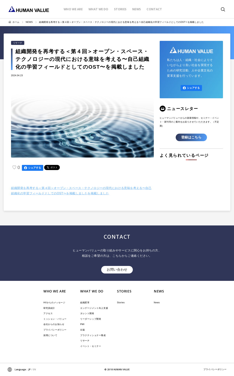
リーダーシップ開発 (90, 319)
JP (30, 369)
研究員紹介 (49, 308)
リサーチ (17, 43)
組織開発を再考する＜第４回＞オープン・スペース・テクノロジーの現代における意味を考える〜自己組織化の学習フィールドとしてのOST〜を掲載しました (121, 22)
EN (34, 369)
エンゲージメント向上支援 (94, 308)
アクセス (48, 313)
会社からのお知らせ (53, 324)
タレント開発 (87, 313)
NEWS (29, 22)
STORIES (124, 291)
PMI (82, 324)
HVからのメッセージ (54, 302)
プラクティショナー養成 (93, 335)
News (157, 302)
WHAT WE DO (91, 291)
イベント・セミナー (90, 346)
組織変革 (84, 302)
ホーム (16, 22)
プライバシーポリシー (55, 330)
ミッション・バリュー (55, 319)
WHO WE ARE (54, 291)
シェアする (32, 167)
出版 (82, 330)
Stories (121, 302)
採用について (50, 335)
